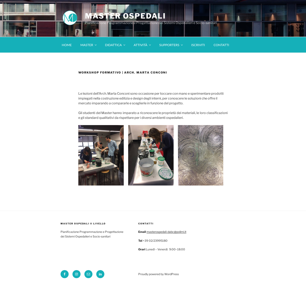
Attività (143, 45)
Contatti (221, 45)
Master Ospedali (125, 15)
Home (67, 45)
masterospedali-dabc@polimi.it (166, 231)
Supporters (171, 45)
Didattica (115, 45)
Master (88, 45)
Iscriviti (198, 45)
